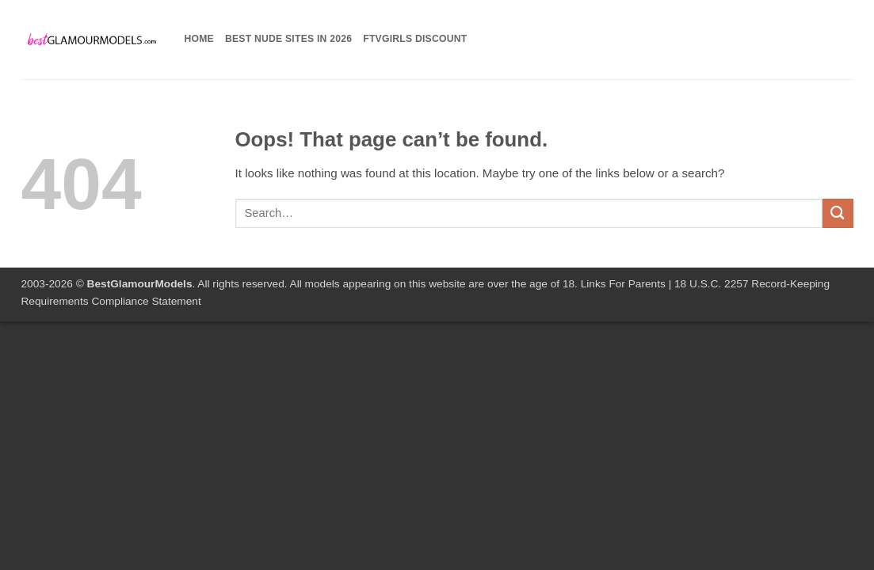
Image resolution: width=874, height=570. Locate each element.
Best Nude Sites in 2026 (288, 38)
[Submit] (837, 213)
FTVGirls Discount (415, 38)
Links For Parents (623, 284)
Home (199, 38)
